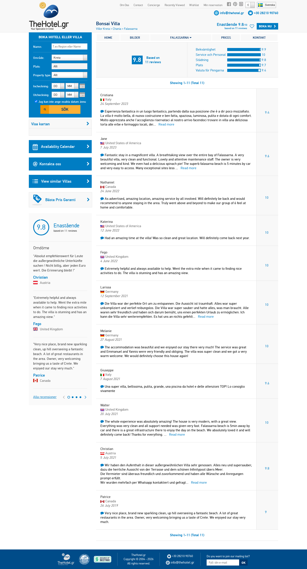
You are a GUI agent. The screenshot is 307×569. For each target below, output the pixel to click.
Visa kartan (60, 124)
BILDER (135, 38)
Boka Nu (267, 26)
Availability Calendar (61, 146)
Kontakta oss (61, 163)
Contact (138, 5)
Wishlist (194, 5)
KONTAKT (259, 38)
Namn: (37, 47)
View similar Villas (61, 181)
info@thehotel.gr (232, 13)
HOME (108, 38)
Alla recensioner (45, 397)
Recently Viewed (175, 5)
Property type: (42, 75)
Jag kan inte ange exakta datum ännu (62, 102)
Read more (166, 124)
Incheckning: (41, 86)
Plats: (36, 66)
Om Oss (124, 5)
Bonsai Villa (108, 23)
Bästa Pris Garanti (61, 199)
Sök (64, 109)
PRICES (226, 38)
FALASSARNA (180, 38)
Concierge (154, 5)
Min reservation (213, 5)
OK (243, 563)
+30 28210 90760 (266, 13)
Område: (38, 58)
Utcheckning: (41, 95)
